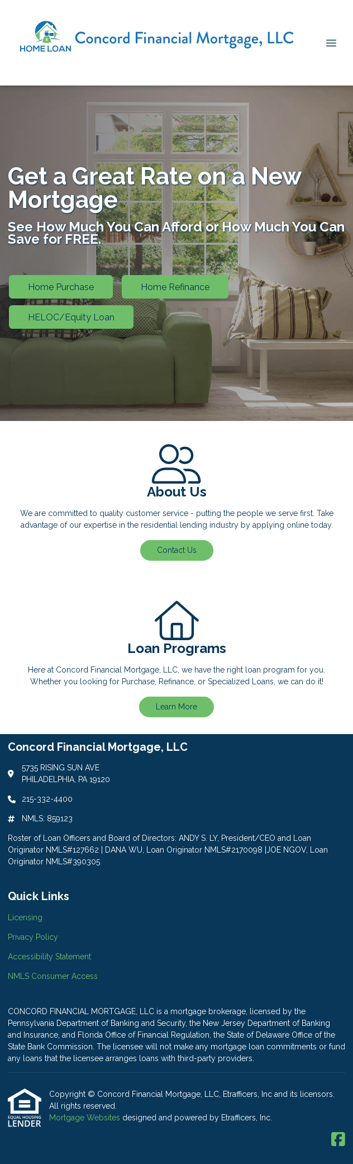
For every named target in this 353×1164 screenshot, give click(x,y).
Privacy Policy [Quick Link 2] (33, 937)
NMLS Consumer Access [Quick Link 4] (53, 976)
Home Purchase (61, 287)
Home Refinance (175, 287)
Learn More (176, 706)
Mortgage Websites (85, 1117)
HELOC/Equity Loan (71, 317)
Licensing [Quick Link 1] (25, 917)
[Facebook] (338, 1140)
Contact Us (177, 550)
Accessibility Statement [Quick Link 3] (49, 956)
